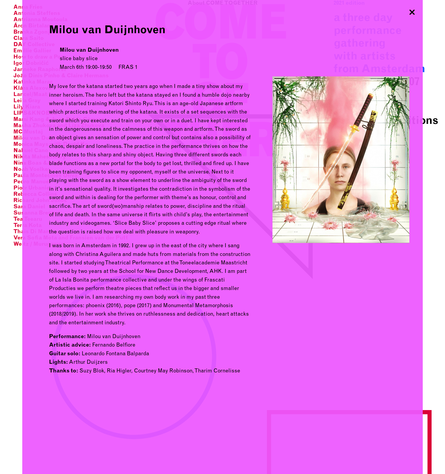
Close (412, 10)
